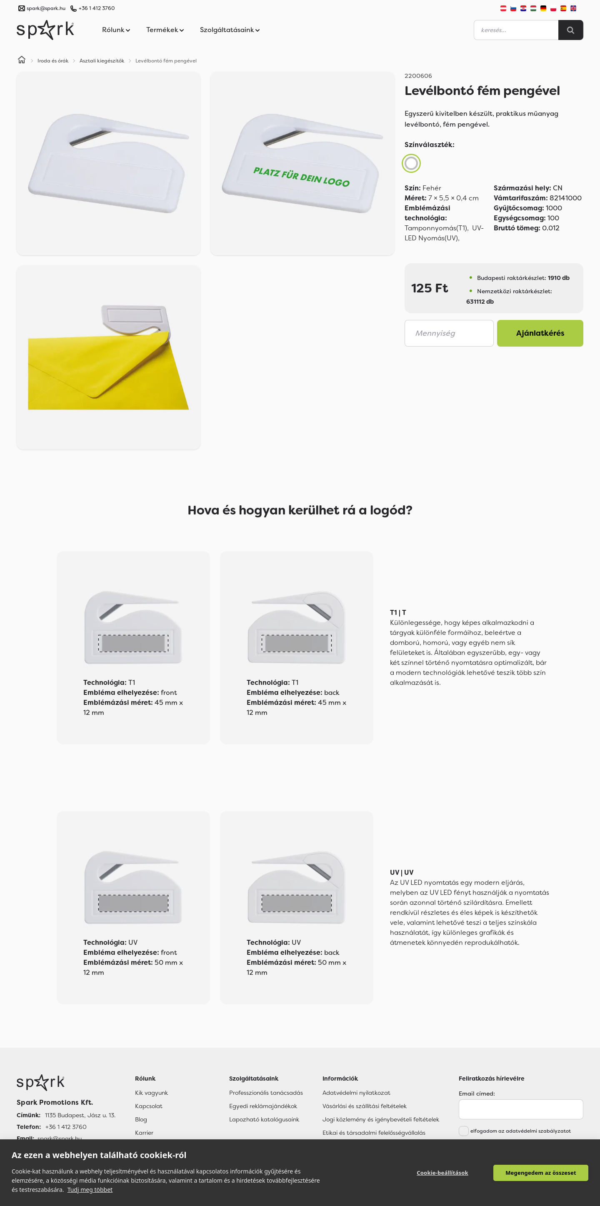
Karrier (144, 1132)
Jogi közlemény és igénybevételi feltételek (380, 1119)
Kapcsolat (148, 1106)
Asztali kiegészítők (102, 60)
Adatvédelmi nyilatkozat (356, 1092)
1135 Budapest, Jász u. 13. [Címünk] (80, 1115)
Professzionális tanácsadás (266, 1092)
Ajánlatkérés (540, 333)
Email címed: (477, 1093)
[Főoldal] (66, 1082)
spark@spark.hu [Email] (60, 1138)
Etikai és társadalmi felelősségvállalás (373, 1132)
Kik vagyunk (151, 1092)
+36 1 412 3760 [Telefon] (66, 1127)
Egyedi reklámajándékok (263, 1106)
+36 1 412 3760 (97, 8)
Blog (141, 1119)
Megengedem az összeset (540, 1172)
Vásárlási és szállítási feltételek (364, 1106)
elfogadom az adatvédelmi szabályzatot (520, 1131)
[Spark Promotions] (45, 30)
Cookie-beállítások (442, 1172)
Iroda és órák (53, 60)
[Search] (570, 30)
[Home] (22, 61)
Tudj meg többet (90, 1190)
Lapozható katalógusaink (264, 1119)
